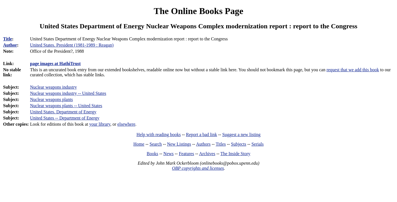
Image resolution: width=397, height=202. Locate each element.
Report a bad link (201, 134)
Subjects (238, 144)
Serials (257, 144)
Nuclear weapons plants (51, 99)
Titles (221, 144)
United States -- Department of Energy (64, 118)
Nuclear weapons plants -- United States (66, 105)
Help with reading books (158, 134)
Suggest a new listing (241, 134)
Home (138, 144)
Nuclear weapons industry (53, 87)
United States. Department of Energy (63, 111)
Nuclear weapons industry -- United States (68, 93)
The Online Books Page (198, 11)
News (168, 153)
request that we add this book (353, 69)
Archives (207, 153)
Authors (203, 144)
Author (10, 45)
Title (7, 38)
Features (186, 153)
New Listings (179, 144)
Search (156, 144)
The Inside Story (236, 153)
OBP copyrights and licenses (198, 168)
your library (99, 124)
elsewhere (126, 124)
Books (152, 153)
